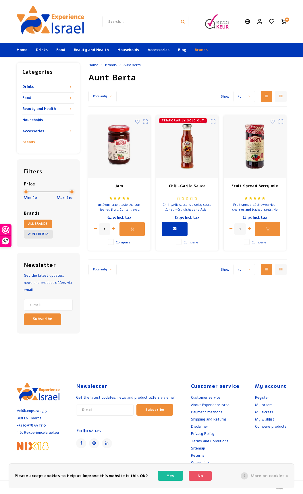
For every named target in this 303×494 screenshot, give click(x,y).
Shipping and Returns (209, 419)
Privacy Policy (202, 433)
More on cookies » (269, 475)
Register (262, 397)
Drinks (42, 50)
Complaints (200, 462)
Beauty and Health (91, 50)
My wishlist (264, 419)
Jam (119, 186)
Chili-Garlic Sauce (187, 186)
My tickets (264, 412)
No (200, 475)
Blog (182, 50)
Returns (197, 455)
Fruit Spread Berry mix (254, 186)
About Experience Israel (210, 404)
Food (60, 50)
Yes (170, 475)
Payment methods (206, 412)
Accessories (158, 50)
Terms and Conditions (209, 441)
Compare (123, 242)
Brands (201, 50)
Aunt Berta (38, 234)
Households (128, 50)
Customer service (205, 397)
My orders (264, 404)
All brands (38, 224)
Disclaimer (199, 426)
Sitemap (198, 448)
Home (22, 50)
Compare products (270, 426)
